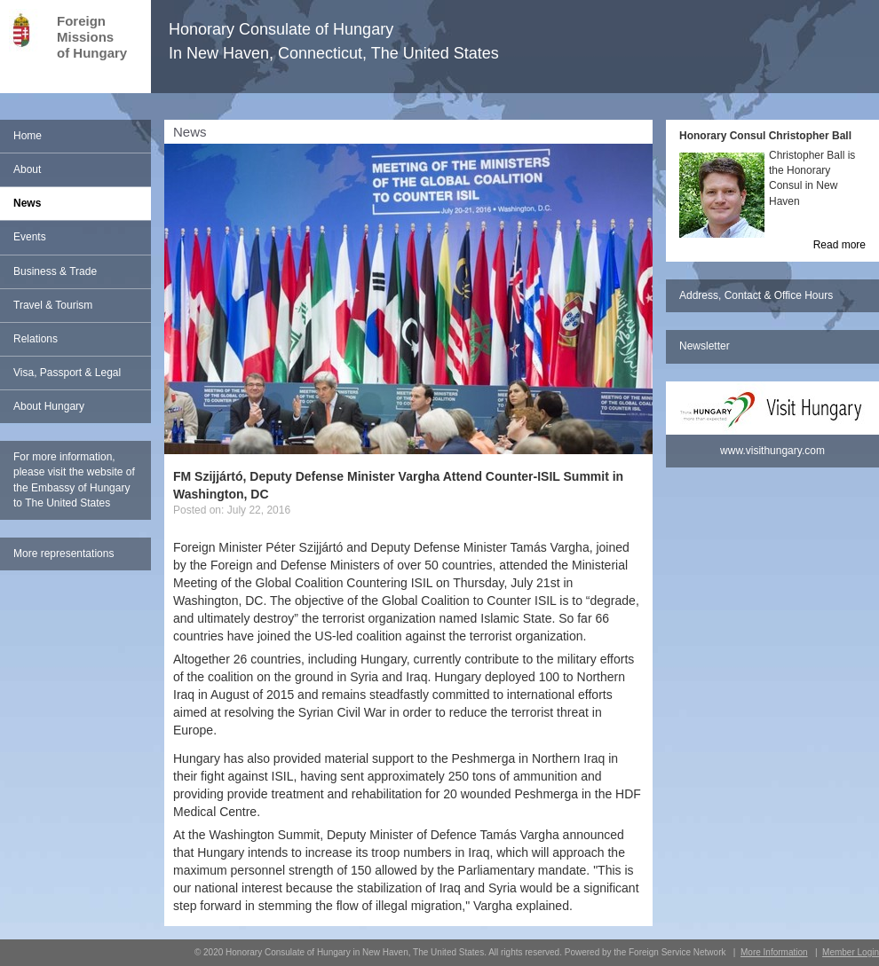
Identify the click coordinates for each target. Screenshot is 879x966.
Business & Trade (55, 271)
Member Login (850, 952)
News (27, 203)
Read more (839, 245)
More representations (63, 553)
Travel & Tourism (52, 305)
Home (27, 136)
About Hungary (48, 406)
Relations (35, 339)
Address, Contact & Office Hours (756, 295)
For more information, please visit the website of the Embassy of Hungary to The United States (74, 479)
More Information (774, 952)
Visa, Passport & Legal (67, 372)
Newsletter (704, 346)
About (27, 169)
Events (29, 237)
